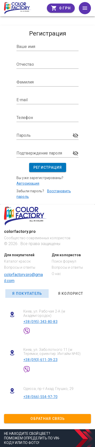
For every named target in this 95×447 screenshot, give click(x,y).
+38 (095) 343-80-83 (40, 322)
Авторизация (27, 183)
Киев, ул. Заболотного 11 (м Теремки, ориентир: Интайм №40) (52, 352)
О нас (56, 274)
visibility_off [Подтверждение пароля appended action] (75, 153)
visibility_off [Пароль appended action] (75, 135)
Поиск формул (64, 261)
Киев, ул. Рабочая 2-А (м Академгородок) (44, 313)
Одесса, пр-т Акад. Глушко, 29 (48, 389)
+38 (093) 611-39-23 (40, 360)
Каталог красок (17, 261)
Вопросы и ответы (19, 267)
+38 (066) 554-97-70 (40, 397)
